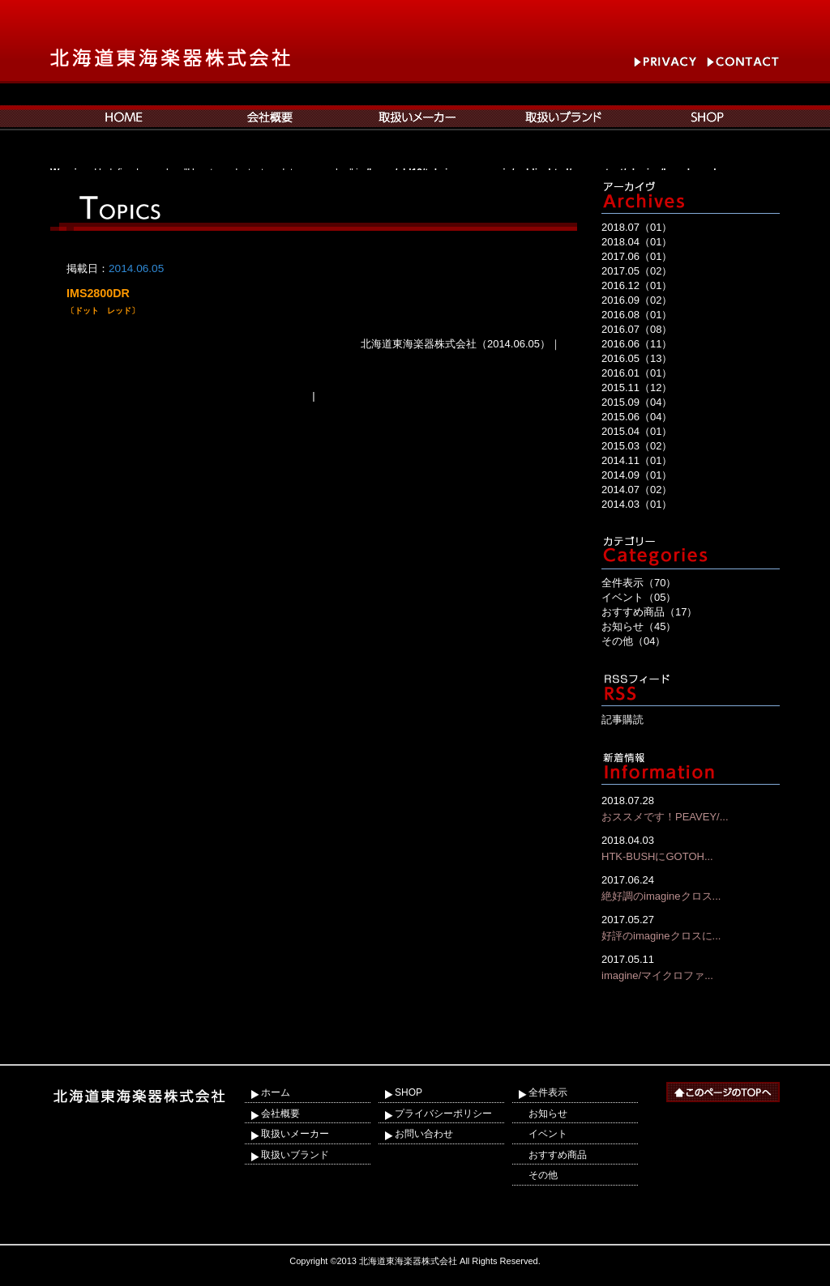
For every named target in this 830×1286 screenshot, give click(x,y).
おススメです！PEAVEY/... (690, 808)
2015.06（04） (636, 416)
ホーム (275, 1092)
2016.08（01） (636, 314)
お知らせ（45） (638, 626)
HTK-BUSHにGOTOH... (690, 847)
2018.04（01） (636, 241)
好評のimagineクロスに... (690, 927)
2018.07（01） (636, 227)
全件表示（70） (638, 582)
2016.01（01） (636, 373)
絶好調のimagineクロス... (690, 887)
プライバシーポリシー (443, 1113)
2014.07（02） (636, 489)
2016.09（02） (636, 300)
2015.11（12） (636, 387)
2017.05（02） (636, 271)
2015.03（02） (636, 446)
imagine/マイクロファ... (690, 967)
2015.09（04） (636, 402)
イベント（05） (638, 597)
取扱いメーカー (295, 1133)
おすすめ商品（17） (649, 612)
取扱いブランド (295, 1154)
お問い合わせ (424, 1133)
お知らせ (547, 1113)
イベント (547, 1133)
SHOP (408, 1092)
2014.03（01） (636, 504)
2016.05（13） (636, 358)
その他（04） (633, 641)
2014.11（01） (636, 460)
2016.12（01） (636, 285)
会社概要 (280, 1113)
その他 (543, 1175)
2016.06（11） (636, 344)
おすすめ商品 (557, 1154)
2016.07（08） (636, 329)
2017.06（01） (636, 256)
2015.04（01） (636, 431)
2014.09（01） (636, 475)
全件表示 (547, 1092)
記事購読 (622, 719)
